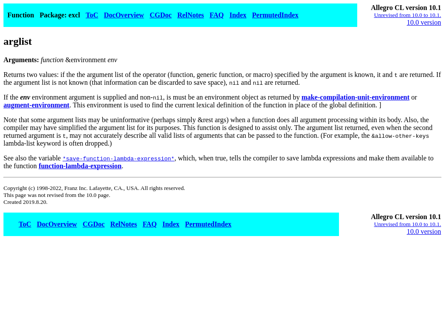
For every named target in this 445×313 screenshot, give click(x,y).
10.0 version (424, 22)
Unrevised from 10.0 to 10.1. (407, 15)
